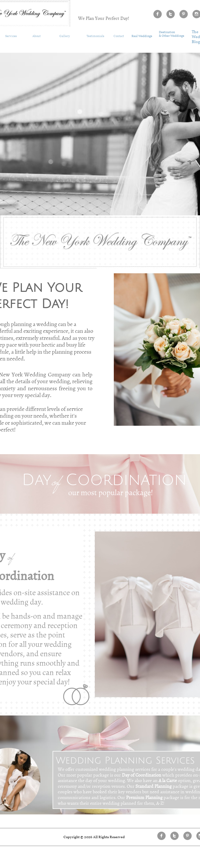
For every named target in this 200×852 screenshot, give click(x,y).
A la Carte (168, 780)
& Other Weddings (171, 36)
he (196, 32)
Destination (167, 32)
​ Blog (196, 42)
